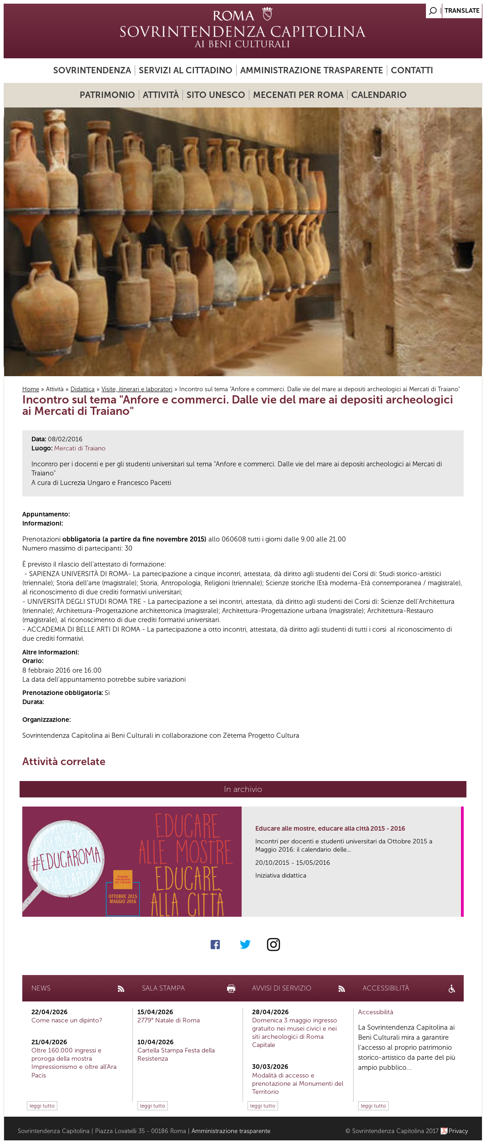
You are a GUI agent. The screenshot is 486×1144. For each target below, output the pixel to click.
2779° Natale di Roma (168, 1020)
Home (30, 389)
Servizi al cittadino (186, 70)
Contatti (412, 70)
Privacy (458, 1131)
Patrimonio (107, 95)
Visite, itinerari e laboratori (136, 389)
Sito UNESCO (216, 95)
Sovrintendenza (92, 70)
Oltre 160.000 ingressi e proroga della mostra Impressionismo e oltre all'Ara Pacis (73, 1063)
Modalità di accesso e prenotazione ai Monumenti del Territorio (297, 1084)
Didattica (83, 389)
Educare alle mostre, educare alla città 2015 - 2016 (330, 828)
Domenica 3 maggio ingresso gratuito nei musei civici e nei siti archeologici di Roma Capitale (294, 1032)
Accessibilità (375, 1012)
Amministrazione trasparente (311, 70)
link (457, 907)
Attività (161, 95)
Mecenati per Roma (298, 95)
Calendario (379, 95)
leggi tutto (42, 1106)
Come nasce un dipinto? (66, 1020)
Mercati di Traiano (80, 448)
